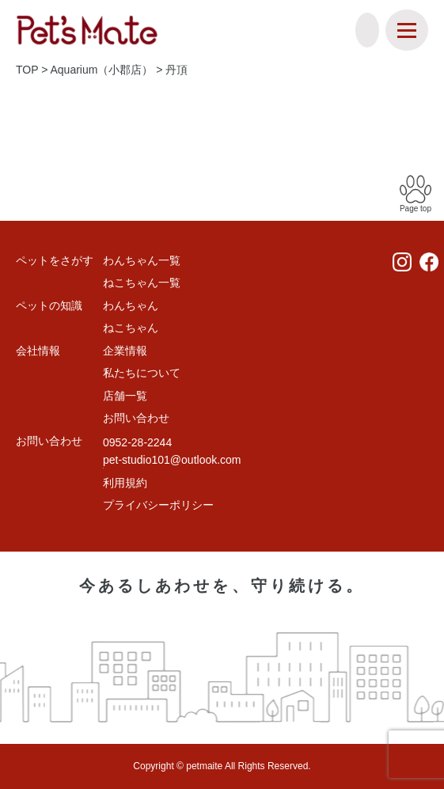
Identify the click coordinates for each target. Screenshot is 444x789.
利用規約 (125, 482)
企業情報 (125, 350)
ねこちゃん (130, 327)
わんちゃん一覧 (141, 260)
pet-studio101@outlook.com (172, 459)
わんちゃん (130, 305)
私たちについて (141, 372)
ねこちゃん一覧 (141, 282)
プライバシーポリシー (158, 505)
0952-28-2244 (137, 442)
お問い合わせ (136, 418)
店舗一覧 (125, 395)
